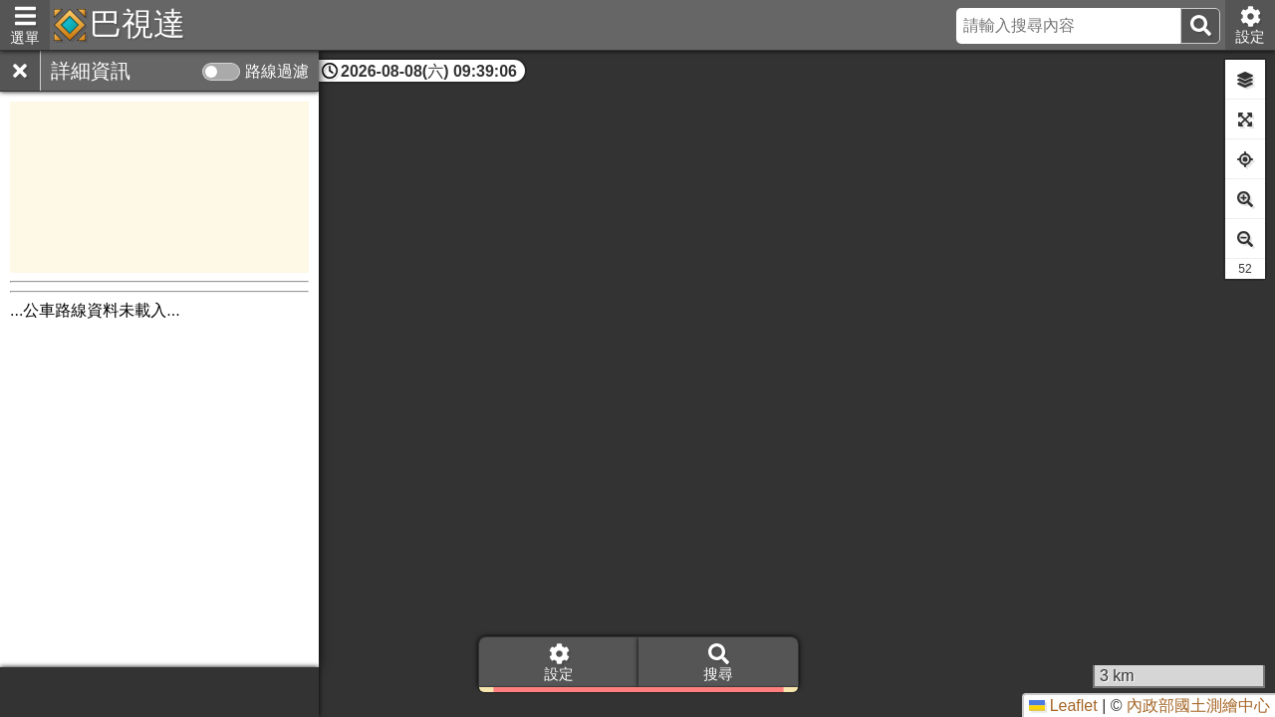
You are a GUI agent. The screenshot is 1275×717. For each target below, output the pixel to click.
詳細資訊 (90, 71)
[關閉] (20, 71)
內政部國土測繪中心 (1198, 705)
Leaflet (1063, 705)
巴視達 (137, 24)
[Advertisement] (159, 187)
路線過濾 (277, 71)
